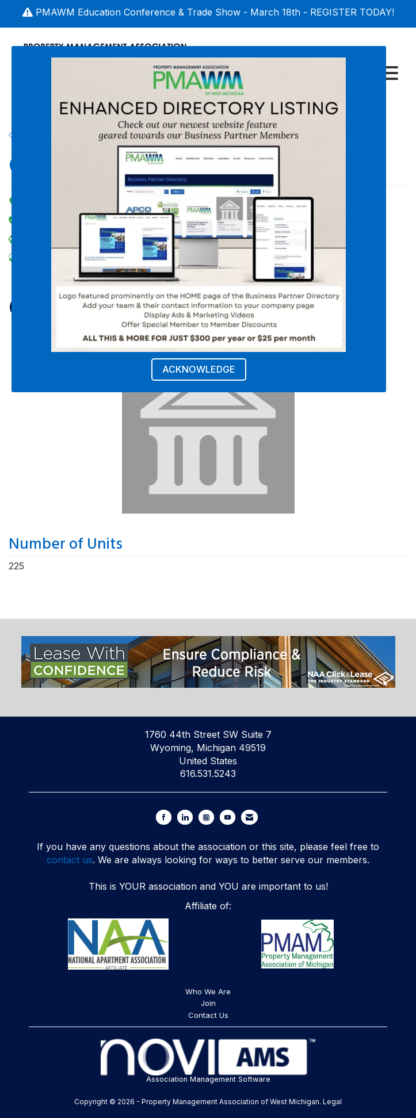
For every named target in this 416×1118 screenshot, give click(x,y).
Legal (332, 1101)
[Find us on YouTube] (227, 817)
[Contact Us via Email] (249, 817)
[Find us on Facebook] (163, 817)
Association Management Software (208, 1061)
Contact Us (208, 1015)
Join (208, 1003)
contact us (70, 860)
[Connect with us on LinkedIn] (185, 817)
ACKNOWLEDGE (198, 369)
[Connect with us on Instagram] (206, 817)
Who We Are (208, 991)
